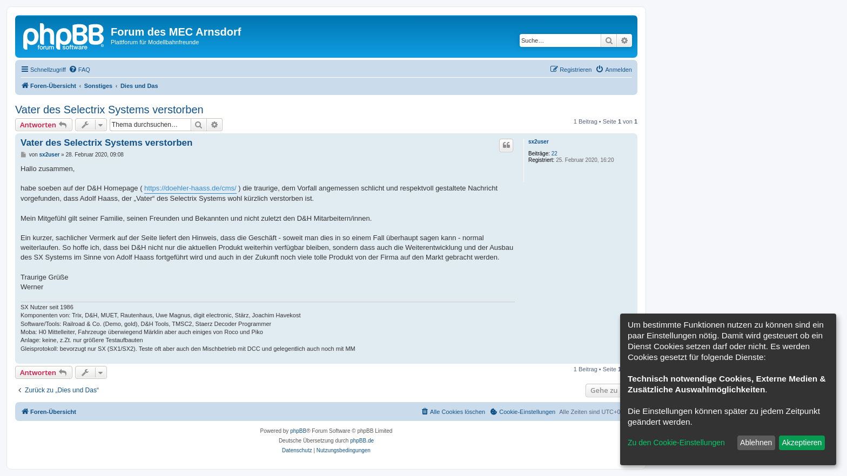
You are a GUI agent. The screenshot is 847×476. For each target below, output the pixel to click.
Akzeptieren (802, 442)
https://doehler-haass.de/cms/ (190, 188)
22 (554, 154)
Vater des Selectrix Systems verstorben (109, 109)
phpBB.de (362, 441)
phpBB (298, 431)
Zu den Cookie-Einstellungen (676, 442)
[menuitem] (79, 69)
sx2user (538, 142)
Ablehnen (756, 442)
